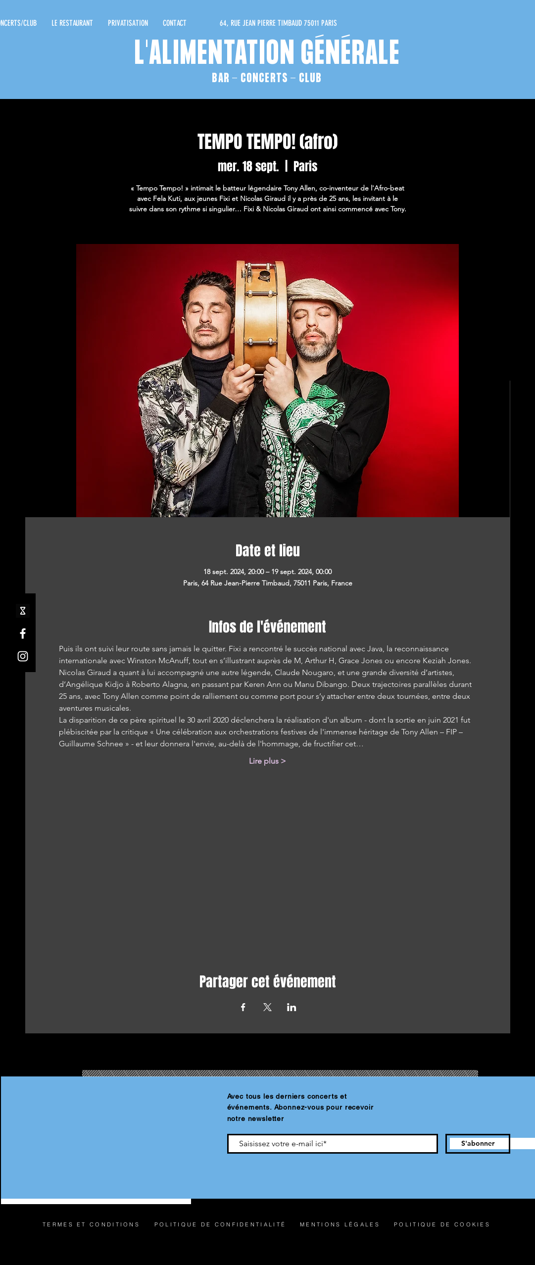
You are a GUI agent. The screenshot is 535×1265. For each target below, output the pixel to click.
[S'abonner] (477, 1144)
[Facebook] (23, 633)
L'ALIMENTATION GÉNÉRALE (267, 55)
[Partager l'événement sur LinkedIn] (291, 1007)
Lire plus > (267, 761)
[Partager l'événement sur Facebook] (243, 1007)
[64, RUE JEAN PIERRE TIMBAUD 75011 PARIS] (243, 23)
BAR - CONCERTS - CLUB (267, 78)
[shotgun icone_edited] (23, 611)
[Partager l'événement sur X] (267, 1007)
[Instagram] (23, 656)
